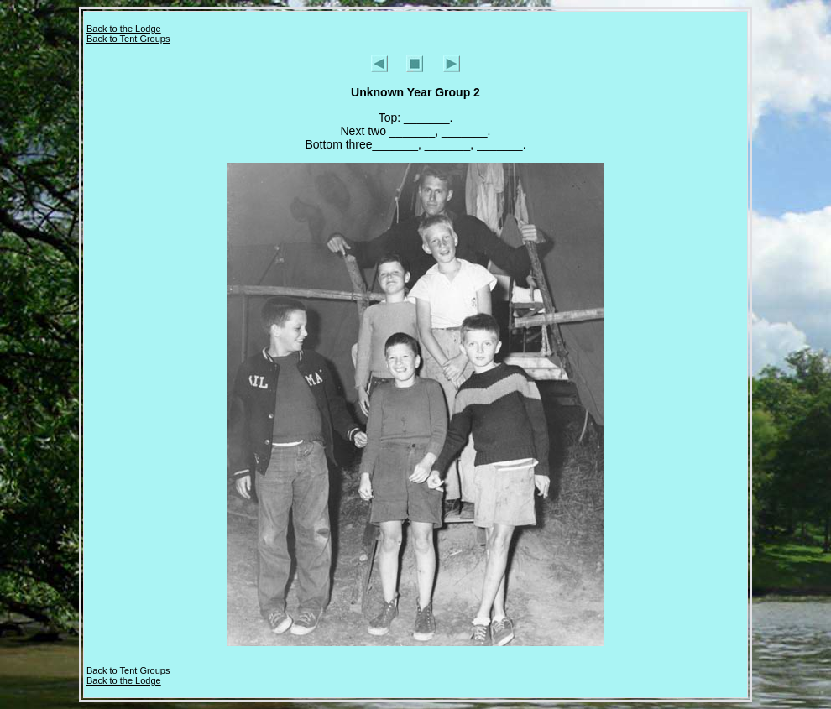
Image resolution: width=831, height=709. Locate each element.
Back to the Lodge (123, 28)
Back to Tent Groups (128, 39)
